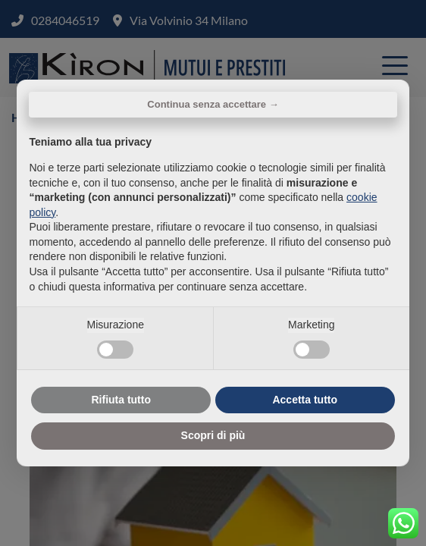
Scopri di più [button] (213, 435)
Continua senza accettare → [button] (212, 104)
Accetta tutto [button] (304, 400)
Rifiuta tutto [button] (121, 400)
